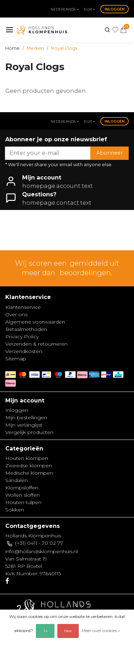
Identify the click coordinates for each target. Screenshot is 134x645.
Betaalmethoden (26, 329)
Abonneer (109, 153)
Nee (68, 630)
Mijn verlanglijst (23, 425)
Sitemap (15, 358)
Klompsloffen (21, 487)
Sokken (14, 510)
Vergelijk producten (29, 432)
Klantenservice (23, 307)
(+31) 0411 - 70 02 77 (39, 543)
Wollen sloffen (22, 495)
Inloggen (114, 9)
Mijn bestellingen (26, 417)
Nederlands (65, 9)
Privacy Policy (22, 336)
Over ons (16, 314)
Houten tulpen (23, 502)
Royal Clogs (64, 48)
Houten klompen (26, 458)
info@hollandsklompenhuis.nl (41, 551)
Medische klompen (29, 473)
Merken (35, 48)
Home (12, 48)
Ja (45, 630)
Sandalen (16, 480)
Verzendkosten (23, 351)
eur (89, 9)
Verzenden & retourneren (36, 344)
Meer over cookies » (101, 630)
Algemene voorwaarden (35, 322)
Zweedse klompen (28, 465)
